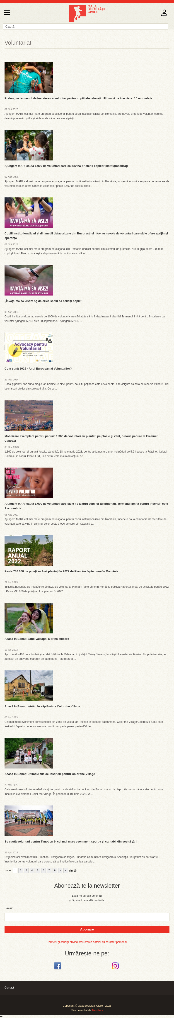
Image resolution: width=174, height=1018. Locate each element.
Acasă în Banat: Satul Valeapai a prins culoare (37, 639)
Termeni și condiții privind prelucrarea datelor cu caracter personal (87, 942)
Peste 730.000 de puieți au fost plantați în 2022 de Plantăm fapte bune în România (61, 571)
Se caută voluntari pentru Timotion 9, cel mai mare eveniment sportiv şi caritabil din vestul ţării (71, 841)
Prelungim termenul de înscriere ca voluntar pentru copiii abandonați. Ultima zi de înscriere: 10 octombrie (78, 98)
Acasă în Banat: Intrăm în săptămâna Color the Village (42, 706)
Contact (9, 987)
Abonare (87, 929)
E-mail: (9, 908)
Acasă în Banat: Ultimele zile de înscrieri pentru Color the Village (50, 774)
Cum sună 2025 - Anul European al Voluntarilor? (38, 368)
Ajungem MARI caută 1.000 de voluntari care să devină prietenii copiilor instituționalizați (66, 166)
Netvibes (97, 1010)
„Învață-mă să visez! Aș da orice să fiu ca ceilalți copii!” (43, 301)
